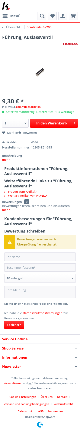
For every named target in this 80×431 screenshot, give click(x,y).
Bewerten (27, 133)
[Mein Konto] (62, 16)
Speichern (14, 325)
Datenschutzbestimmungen (43, 313)
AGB (41, 411)
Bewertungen (12, 202)
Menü (11, 15)
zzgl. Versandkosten (28, 106)
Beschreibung (12, 156)
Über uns (46, 397)
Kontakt (62, 397)
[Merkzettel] (52, 16)
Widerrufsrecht (63, 404)
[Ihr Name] (40, 257)
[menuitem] (11, 16)
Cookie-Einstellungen (22, 397)
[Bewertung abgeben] (40, 278)
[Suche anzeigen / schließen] (42, 16)
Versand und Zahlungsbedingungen (26, 404)
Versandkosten (13, 383)
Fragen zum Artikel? (20, 192)
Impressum (55, 411)
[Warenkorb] (73, 16)
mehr (6, 160)
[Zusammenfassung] (40, 267)
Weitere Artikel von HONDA (25, 196)
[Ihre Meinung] (40, 292)
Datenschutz (25, 411)
